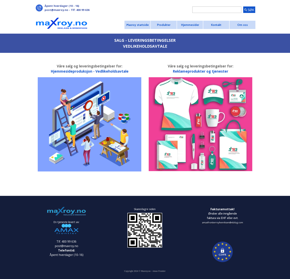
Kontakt (216, 25)
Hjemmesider (190, 25)
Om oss (242, 25)
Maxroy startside (137, 25)
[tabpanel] (75, 8)
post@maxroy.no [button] (56, 10)
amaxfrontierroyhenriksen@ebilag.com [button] (222, 222)
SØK (251, 9)
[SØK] (216, 9)
